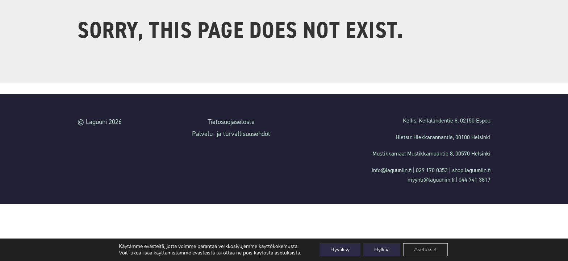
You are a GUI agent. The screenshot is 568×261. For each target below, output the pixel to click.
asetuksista (287, 253)
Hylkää (381, 249)
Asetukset (425, 249)
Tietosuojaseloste (231, 121)
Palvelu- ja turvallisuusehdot (231, 133)
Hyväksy (340, 249)
